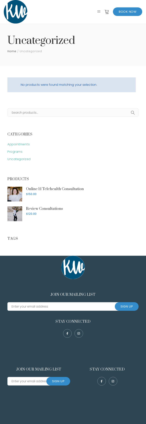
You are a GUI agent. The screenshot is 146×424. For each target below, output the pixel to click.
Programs (14, 151)
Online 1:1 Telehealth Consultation (55, 189)
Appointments (18, 144)
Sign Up (127, 306)
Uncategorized (19, 159)
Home (11, 51)
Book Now (127, 11)
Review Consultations (44, 208)
